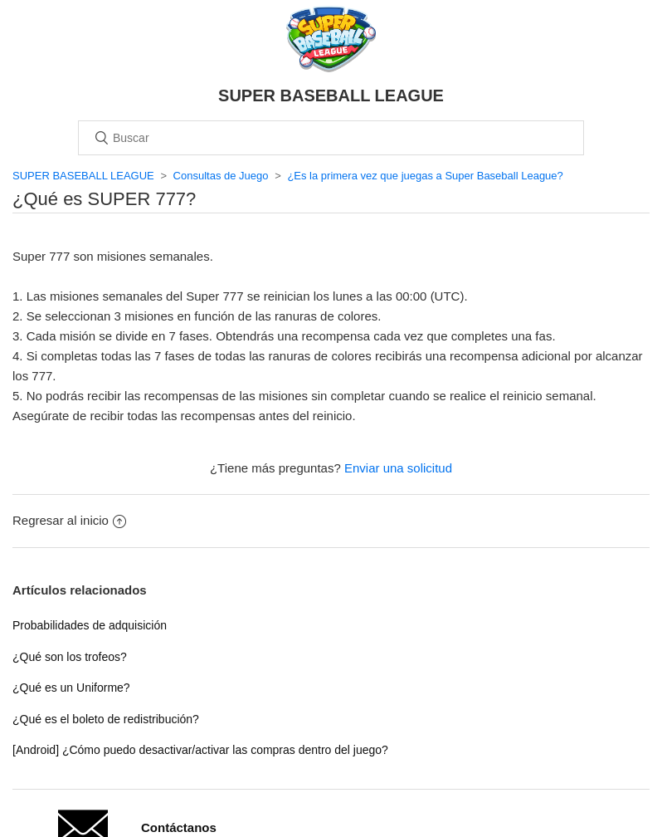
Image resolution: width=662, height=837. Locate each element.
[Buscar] (331, 137)
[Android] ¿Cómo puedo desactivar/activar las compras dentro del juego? (200, 749)
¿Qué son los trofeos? (69, 656)
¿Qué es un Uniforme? (71, 687)
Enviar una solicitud (398, 468)
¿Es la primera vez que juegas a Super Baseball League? (424, 175)
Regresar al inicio (69, 520)
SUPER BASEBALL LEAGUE (83, 175)
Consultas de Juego (221, 175)
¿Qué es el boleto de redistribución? (105, 719)
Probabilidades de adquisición (89, 625)
